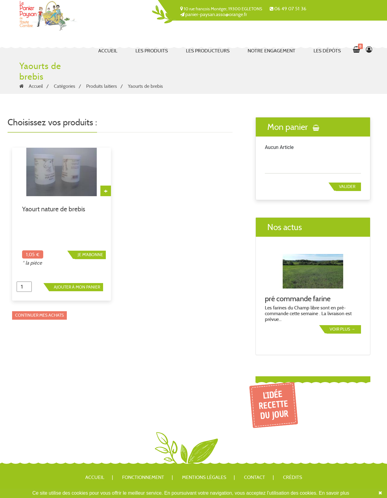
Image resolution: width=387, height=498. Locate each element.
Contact (254, 477)
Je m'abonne (90, 254)
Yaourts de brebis (145, 86)
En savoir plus (334, 493)
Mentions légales (204, 477)
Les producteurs (207, 51)
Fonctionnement (143, 477)
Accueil (107, 51)
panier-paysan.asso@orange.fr (216, 14)
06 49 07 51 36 (290, 9)
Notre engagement (271, 51)
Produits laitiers (101, 86)
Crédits (292, 477)
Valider (347, 186)
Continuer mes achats (39, 315)
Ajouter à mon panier (77, 287)
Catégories (64, 86)
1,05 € (32, 254)
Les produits (151, 51)
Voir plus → (342, 329)
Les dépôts (327, 51)
